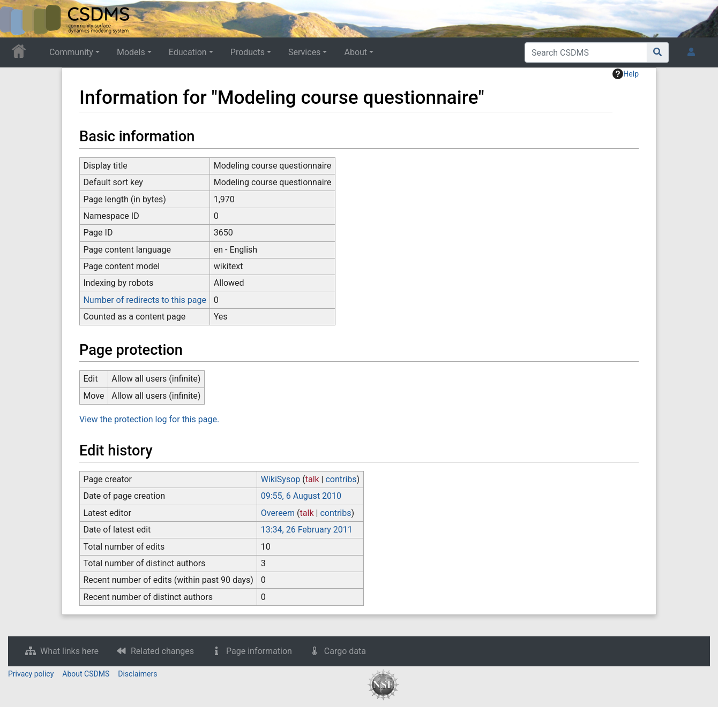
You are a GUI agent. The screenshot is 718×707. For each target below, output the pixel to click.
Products (247, 52)
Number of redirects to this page (144, 300)
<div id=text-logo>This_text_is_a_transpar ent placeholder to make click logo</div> (17, 18)
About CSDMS (85, 674)
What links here (69, 651)
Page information (259, 651)
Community (71, 52)
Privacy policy (31, 674)
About (355, 52)
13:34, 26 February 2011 (307, 529)
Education (188, 52)
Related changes (162, 651)
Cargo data (345, 651)
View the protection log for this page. (149, 419)
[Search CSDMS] (586, 52)
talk (312, 479)
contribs (340, 479)
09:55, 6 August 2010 (301, 496)
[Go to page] (658, 52)
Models (131, 52)
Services (304, 52)
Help (625, 74)
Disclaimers (137, 674)
